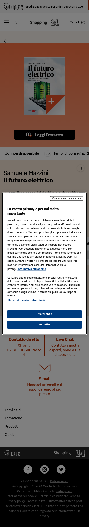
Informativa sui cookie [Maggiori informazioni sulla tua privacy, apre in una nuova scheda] (31, 269)
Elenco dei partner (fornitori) (26, 300)
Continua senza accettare (66, 198)
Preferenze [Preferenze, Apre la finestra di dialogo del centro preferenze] (44, 313)
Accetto (44, 324)
